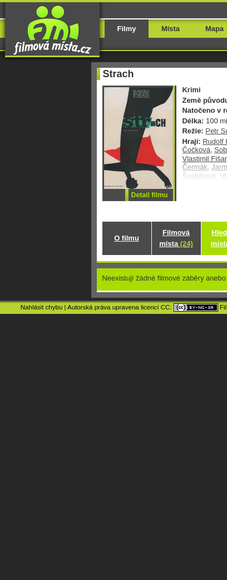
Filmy (126, 28)
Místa (170, 28)
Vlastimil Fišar (204, 158)
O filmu (126, 238)
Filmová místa (176, 238)
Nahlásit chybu (42, 307)
